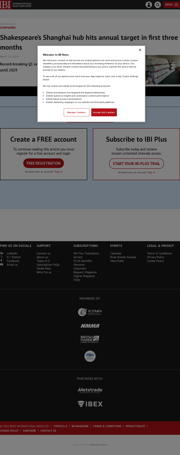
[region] (91, 83)
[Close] (140, 50)
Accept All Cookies (104, 112)
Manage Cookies (76, 112)
